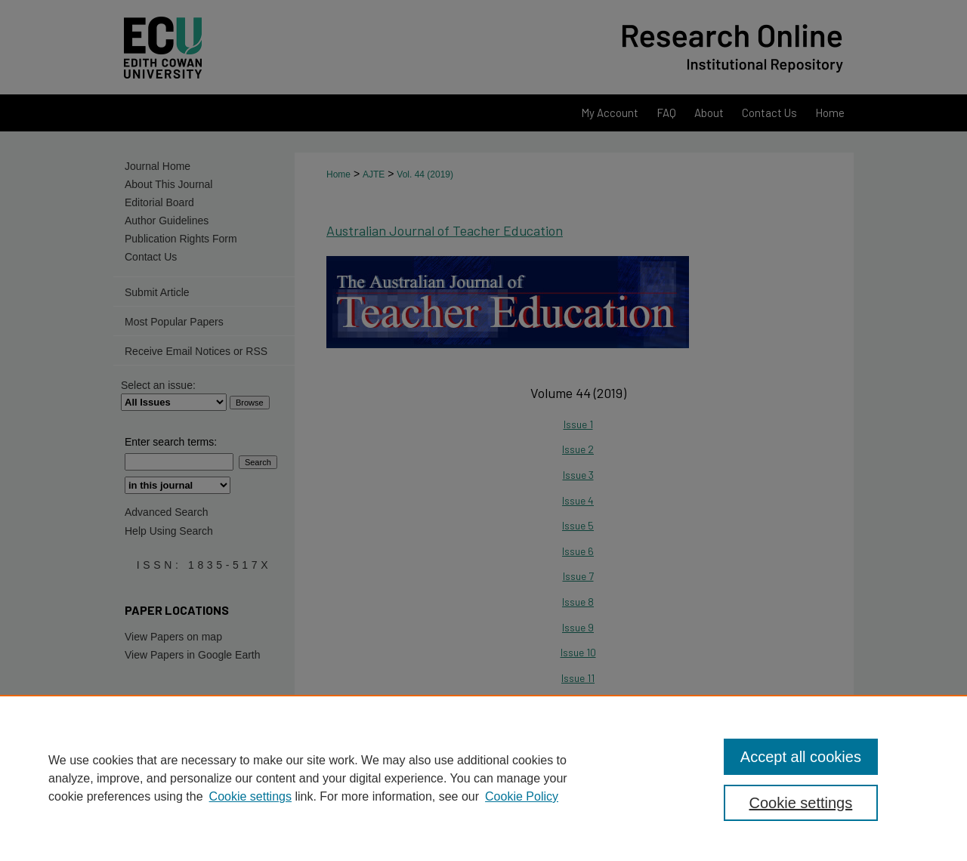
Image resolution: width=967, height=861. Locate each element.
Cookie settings (250, 796)
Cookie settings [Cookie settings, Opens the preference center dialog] (801, 803)
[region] (483, 778)
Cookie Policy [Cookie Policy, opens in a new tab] (521, 796)
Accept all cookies (800, 756)
